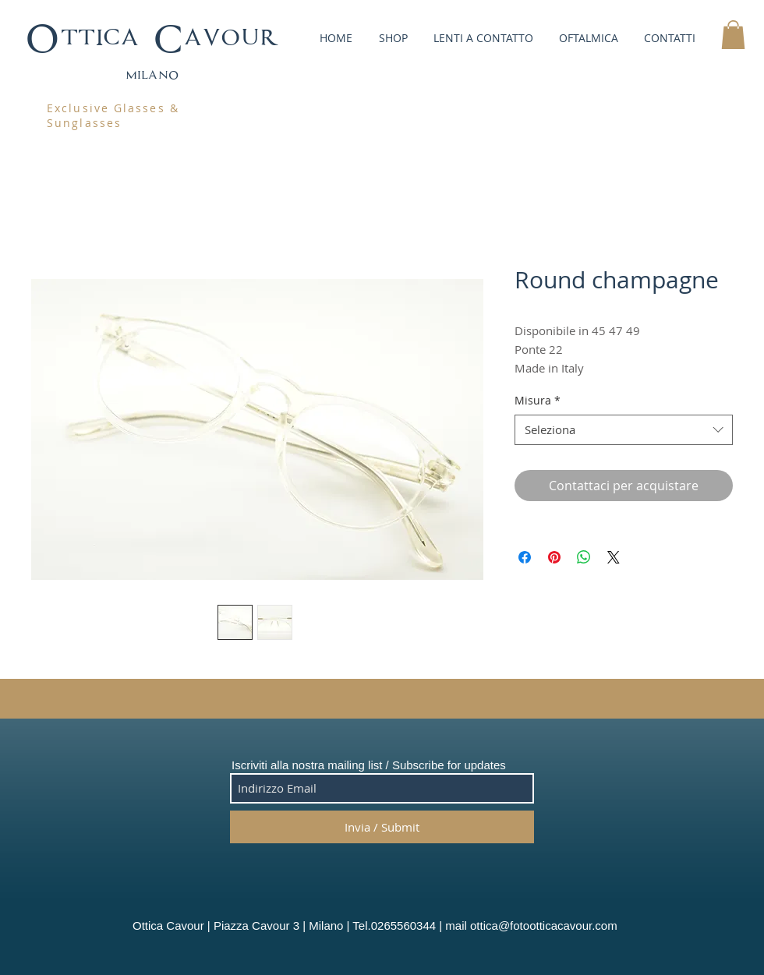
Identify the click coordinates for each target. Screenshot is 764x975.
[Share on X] (613, 557)
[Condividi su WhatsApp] (584, 557)
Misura (538, 400)
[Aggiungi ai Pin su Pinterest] (554, 557)
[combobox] (624, 430)
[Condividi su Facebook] (524, 557)
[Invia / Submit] (382, 827)
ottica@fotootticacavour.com (543, 925)
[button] (391, 38)
